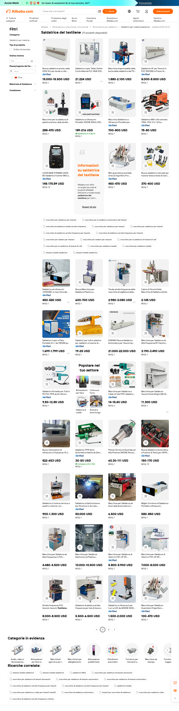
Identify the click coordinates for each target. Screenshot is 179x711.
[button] (99, 11)
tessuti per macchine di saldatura (115, 692)
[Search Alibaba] (69, 11)
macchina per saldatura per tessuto (59, 220)
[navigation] (23, 328)
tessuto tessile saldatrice (55, 252)
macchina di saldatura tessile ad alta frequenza (64, 226)
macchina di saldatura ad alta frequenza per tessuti (33, 686)
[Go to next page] (114, 629)
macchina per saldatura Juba (150, 692)
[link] (175, 683)
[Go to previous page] (96, 629)
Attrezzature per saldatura (105, 27)
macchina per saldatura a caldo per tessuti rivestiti (33, 692)
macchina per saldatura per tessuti (108, 226)
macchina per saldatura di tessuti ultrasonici (112, 673)
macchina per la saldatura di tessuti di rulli (136, 239)
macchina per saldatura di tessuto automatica (77, 679)
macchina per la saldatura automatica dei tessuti (104, 220)
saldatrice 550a (78, 673)
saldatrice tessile (123, 686)
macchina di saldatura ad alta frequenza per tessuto (66, 233)
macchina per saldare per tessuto (59, 239)
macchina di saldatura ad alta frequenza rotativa (32, 699)
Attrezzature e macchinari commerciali (70, 27)
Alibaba (44, 27)
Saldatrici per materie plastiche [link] (135, 27)
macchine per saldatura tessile (102, 246)
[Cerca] (109, 11)
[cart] (138, 12)
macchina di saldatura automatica (77, 692)
